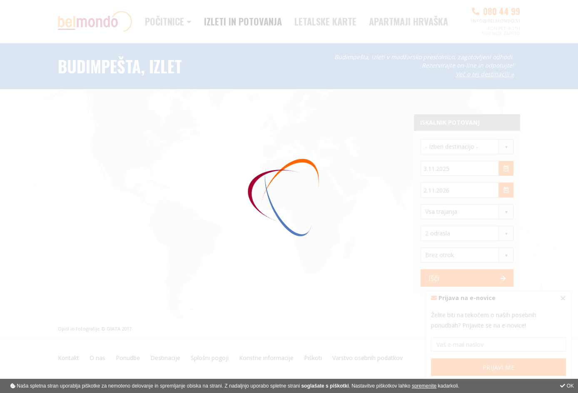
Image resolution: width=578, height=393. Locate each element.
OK (567, 386)
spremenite (424, 386)
